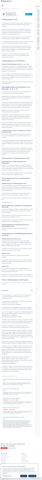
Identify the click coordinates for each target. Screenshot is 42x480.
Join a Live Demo (4, 463)
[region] (19, 471)
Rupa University (3, 461)
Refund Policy (6, 478)
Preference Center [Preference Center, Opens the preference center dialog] (7, 476)
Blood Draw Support (24, 460)
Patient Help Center (24, 461)
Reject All (24, 476)
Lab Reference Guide (4, 459)
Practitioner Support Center (5, 456)
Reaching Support (24, 456)
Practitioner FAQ (3, 455)
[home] (6, 1)
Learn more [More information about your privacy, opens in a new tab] (5, 473)
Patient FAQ (23, 459)
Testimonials (3, 460)
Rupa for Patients (24, 455)
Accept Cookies (32, 476)
